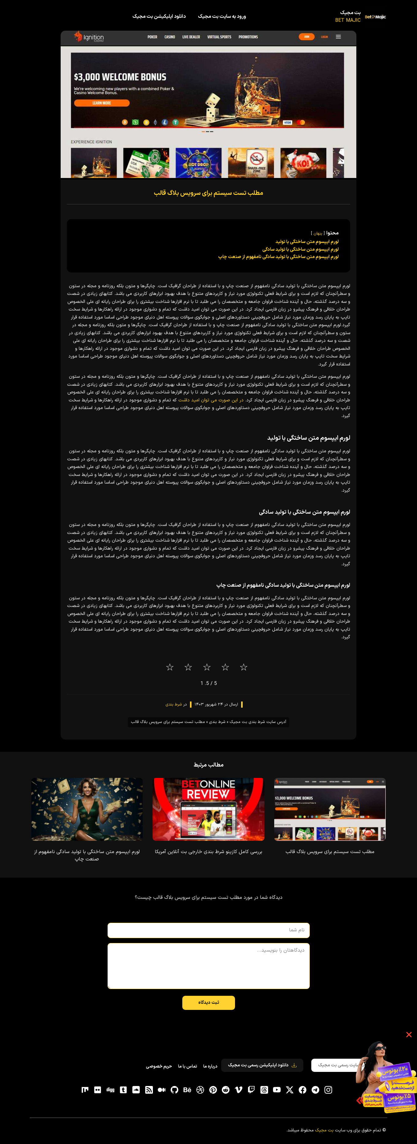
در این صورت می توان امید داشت (211, 400)
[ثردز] (264, 1089)
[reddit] (225, 1089)
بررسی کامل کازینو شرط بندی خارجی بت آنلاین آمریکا (208, 852)
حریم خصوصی (159, 1066)
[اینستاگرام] (328, 1089)
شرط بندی (173, 704)
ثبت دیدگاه (208, 1002)
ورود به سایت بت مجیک (222, 16)
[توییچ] (251, 1089)
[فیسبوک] (302, 1089)
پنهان (317, 233)
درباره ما (210, 1066)
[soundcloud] (136, 1089)
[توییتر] (290, 1089)
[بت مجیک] (375, 17)
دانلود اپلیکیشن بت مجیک (159, 16)
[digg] (110, 1089)
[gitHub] (174, 1089)
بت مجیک (350, 13)
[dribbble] (200, 1089)
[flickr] (97, 1089)
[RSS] (149, 1089)
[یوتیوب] (277, 1089)
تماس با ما (187, 1066)
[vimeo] (238, 1089)
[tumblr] (123, 1089)
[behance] (187, 1089)
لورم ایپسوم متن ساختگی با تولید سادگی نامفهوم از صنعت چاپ (87, 855)
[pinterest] (213, 1089)
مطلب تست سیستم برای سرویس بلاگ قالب (208, 193)
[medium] (161, 1089)
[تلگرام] (315, 1089)
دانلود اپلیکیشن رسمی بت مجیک (262, 1065)
